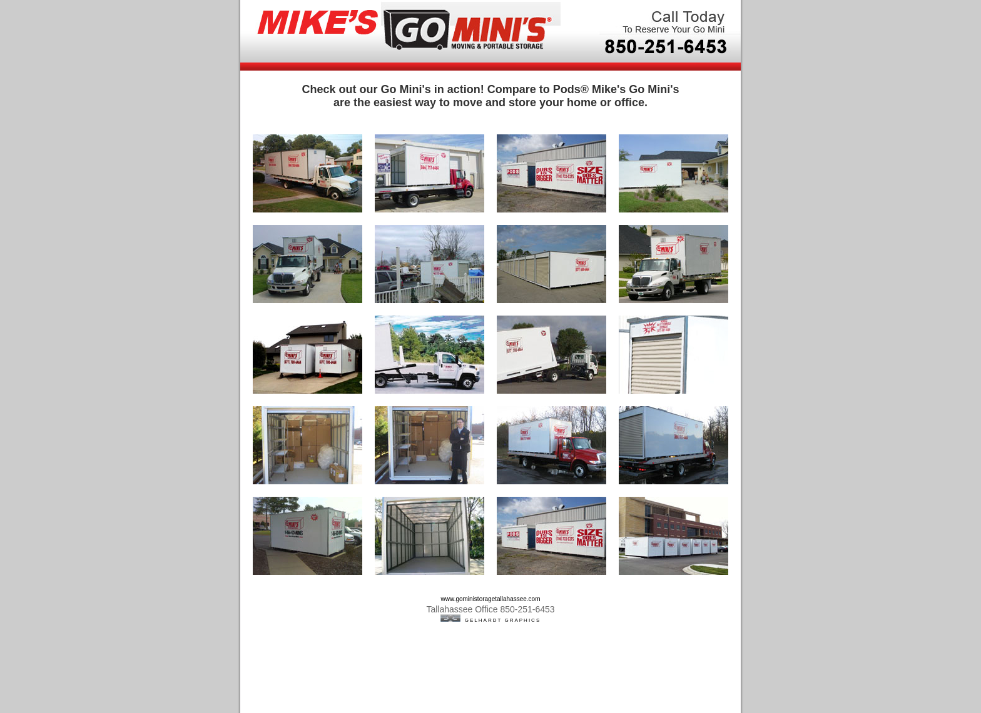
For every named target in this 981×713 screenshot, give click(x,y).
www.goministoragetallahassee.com (491, 599)
